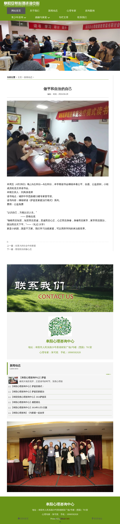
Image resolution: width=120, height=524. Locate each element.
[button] (3, 46)
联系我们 (82, 17)
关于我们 (34, 10)
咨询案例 (90, 10)
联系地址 (97, 519)
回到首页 (23, 519)
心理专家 (71, 10)
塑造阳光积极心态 (23, 249)
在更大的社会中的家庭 (25, 246)
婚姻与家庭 (42, 17)
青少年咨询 (18, 17)
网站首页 (16, 10)
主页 (20, 77)
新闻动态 (53, 10)
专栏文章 (63, 17)
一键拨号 (60, 519)
